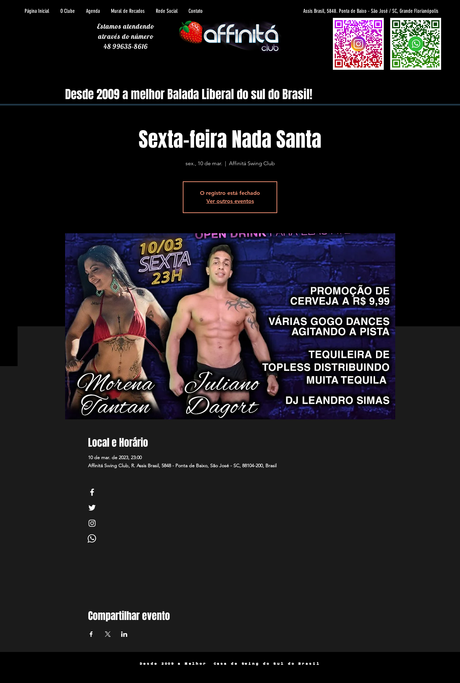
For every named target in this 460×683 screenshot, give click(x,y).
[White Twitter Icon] (92, 507)
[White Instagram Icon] (92, 523)
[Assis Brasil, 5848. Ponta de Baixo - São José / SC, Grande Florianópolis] (348, 11)
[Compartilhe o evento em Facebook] (91, 634)
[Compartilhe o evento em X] (108, 634)
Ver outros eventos (230, 201)
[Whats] (92, 538)
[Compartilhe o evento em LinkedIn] (124, 634)
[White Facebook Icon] (92, 492)
